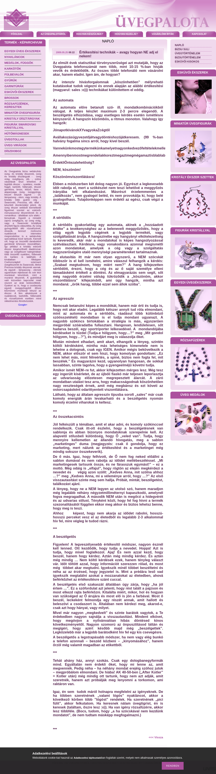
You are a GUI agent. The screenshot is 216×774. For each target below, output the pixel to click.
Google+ (22, 304)
